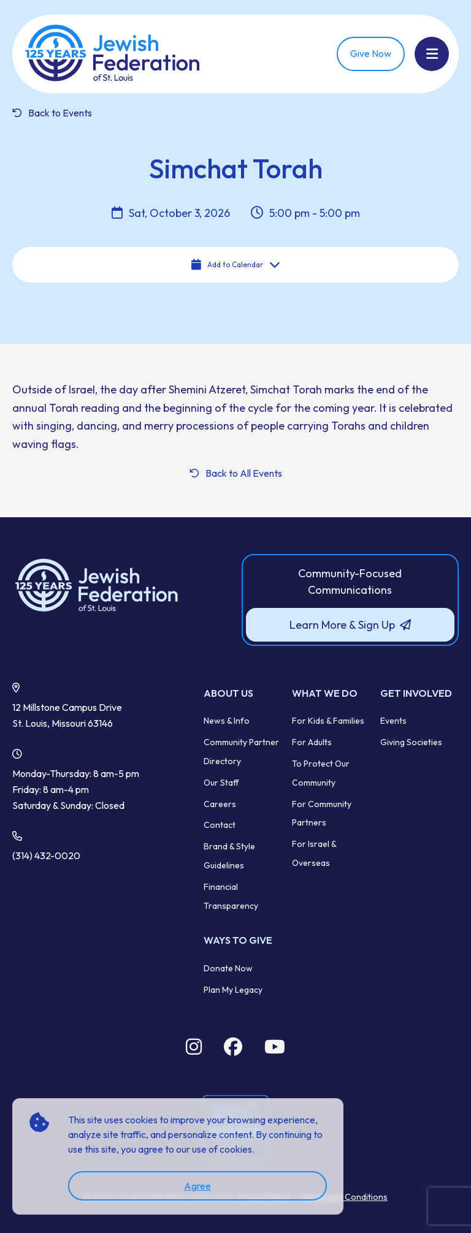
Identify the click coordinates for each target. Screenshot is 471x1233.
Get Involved (416, 693)
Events (393, 720)
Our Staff (221, 782)
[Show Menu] (432, 54)
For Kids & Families (328, 720)
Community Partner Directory (241, 752)
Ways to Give (238, 940)
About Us (228, 693)
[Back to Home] (120, 586)
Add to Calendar (235, 264)
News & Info (227, 720)
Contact (220, 824)
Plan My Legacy (233, 989)
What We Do (325, 693)
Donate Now (228, 968)
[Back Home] (113, 54)
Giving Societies (411, 742)
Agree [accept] (197, 1186)
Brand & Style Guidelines (229, 856)
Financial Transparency (231, 896)
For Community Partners (321, 814)
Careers (220, 804)
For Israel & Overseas (314, 853)
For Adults (312, 742)
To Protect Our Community (321, 773)
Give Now (370, 53)
